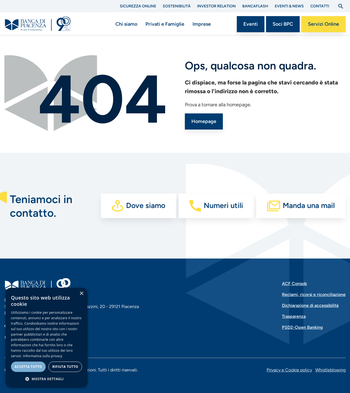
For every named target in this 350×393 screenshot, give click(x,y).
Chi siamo (126, 24)
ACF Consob (294, 283)
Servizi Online (323, 24)
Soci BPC (283, 24)
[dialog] (46, 338)
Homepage (203, 121)
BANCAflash (255, 6)
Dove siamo (145, 205)
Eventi (250, 24)
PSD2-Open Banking (302, 327)
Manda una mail (309, 205)
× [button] (81, 294)
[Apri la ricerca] (341, 6)
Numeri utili (223, 205)
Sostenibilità (177, 6)
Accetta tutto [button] (28, 366)
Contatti (319, 6)
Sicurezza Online (138, 6)
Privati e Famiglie (164, 24)
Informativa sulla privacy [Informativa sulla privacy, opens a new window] (42, 356)
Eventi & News (289, 6)
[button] (46, 379)
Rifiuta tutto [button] (65, 366)
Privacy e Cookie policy (289, 370)
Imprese (201, 24)
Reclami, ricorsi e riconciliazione (314, 294)
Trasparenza (294, 316)
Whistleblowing (330, 370)
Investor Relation (216, 6)
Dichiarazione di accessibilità (310, 305)
